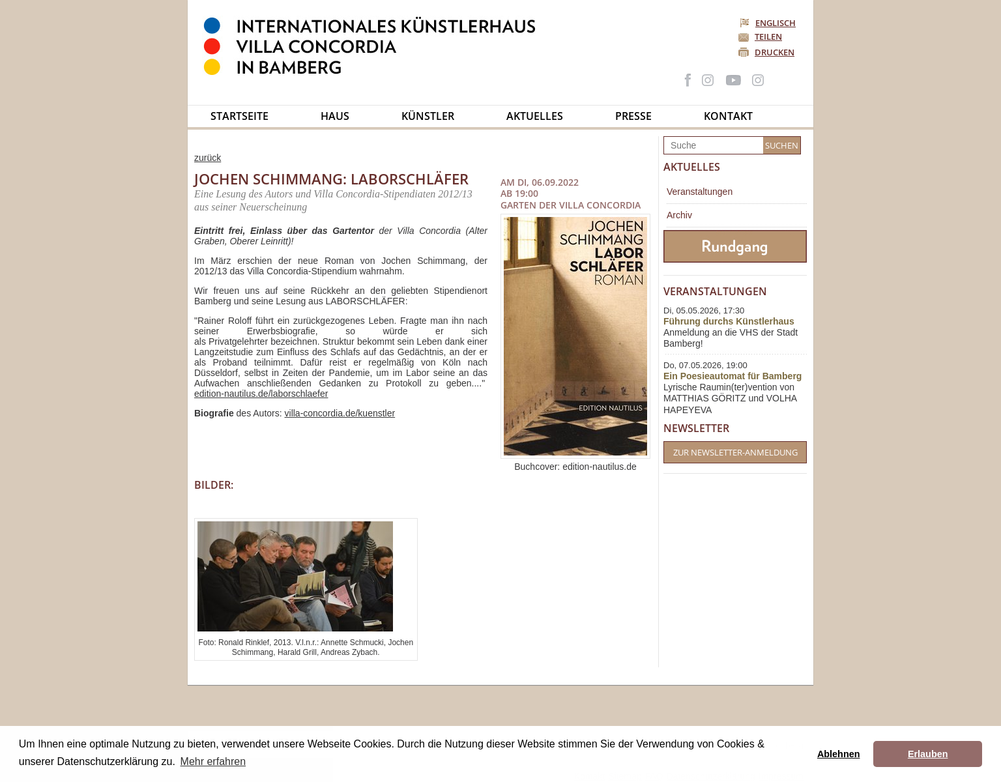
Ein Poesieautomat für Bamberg (732, 376)
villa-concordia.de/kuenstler (340, 413)
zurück (207, 157)
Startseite (239, 116)
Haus (335, 116)
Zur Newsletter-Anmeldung (735, 452)
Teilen (768, 36)
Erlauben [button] (928, 754)
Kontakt (728, 116)
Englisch (769, 23)
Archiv (679, 215)
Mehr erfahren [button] (213, 761)
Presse (633, 116)
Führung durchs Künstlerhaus (728, 321)
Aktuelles (534, 116)
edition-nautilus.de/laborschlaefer (261, 393)
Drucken (774, 52)
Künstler (427, 116)
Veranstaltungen (700, 191)
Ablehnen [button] (838, 754)
